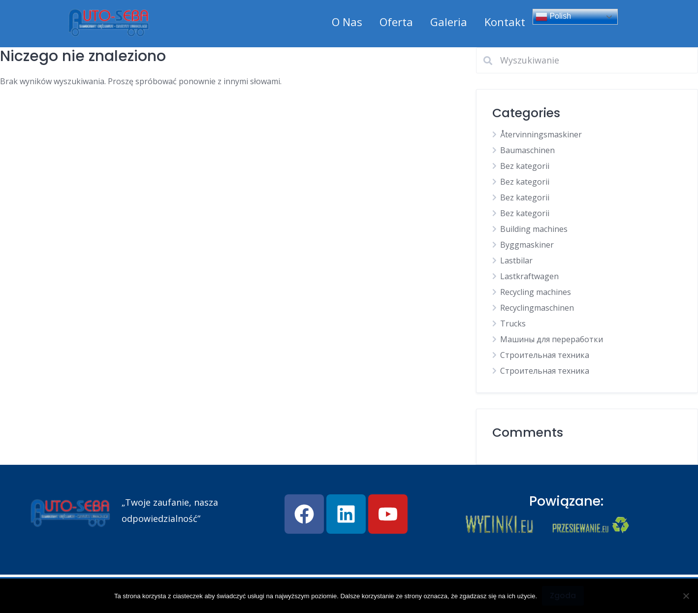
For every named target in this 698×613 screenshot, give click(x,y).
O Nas (347, 21)
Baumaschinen (527, 150)
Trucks (513, 323)
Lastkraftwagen (529, 276)
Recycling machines (535, 292)
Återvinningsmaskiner (541, 134)
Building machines (534, 229)
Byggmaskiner (527, 244)
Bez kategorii (524, 166)
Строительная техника (544, 355)
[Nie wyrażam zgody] (686, 596)
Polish (553, 17)
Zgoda (563, 595)
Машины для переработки (551, 339)
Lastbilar (516, 260)
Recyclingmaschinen (537, 307)
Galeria (448, 21)
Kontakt (504, 21)
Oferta (396, 21)
